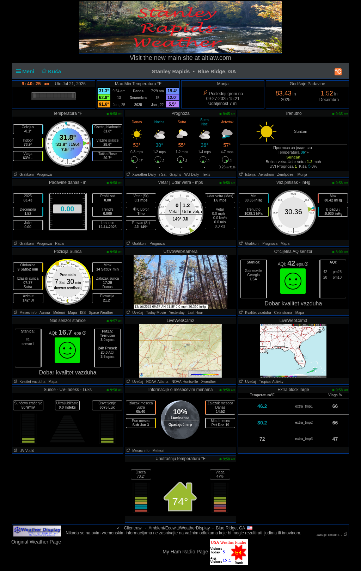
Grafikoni (22, 174)
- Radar (59, 244)
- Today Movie (155, 313)
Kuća (50, 71)
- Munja (301, 174)
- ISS (82, 313)
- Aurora (43, 313)
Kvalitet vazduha (254, 313)
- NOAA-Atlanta (156, 382)
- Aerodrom (265, 174)
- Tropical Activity (270, 382)
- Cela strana (282, 313)
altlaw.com (216, 57)
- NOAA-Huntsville (183, 382)
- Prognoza (43, 174)
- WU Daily (190, 174)
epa (302, 264)
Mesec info (24, 313)
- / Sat (161, 174)
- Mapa (284, 244)
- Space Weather (100, 313)
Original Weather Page (36, 542)
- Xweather (207, 382)
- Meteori (58, 313)
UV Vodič (23, 451)
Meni (26, 71)
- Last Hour (194, 313)
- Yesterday (176, 313)
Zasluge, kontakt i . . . (332, 534)
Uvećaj (134, 313)
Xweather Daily (140, 174)
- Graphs (174, 174)
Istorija (247, 174)
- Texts (205, 174)
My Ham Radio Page (185, 551)
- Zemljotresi (284, 174)
